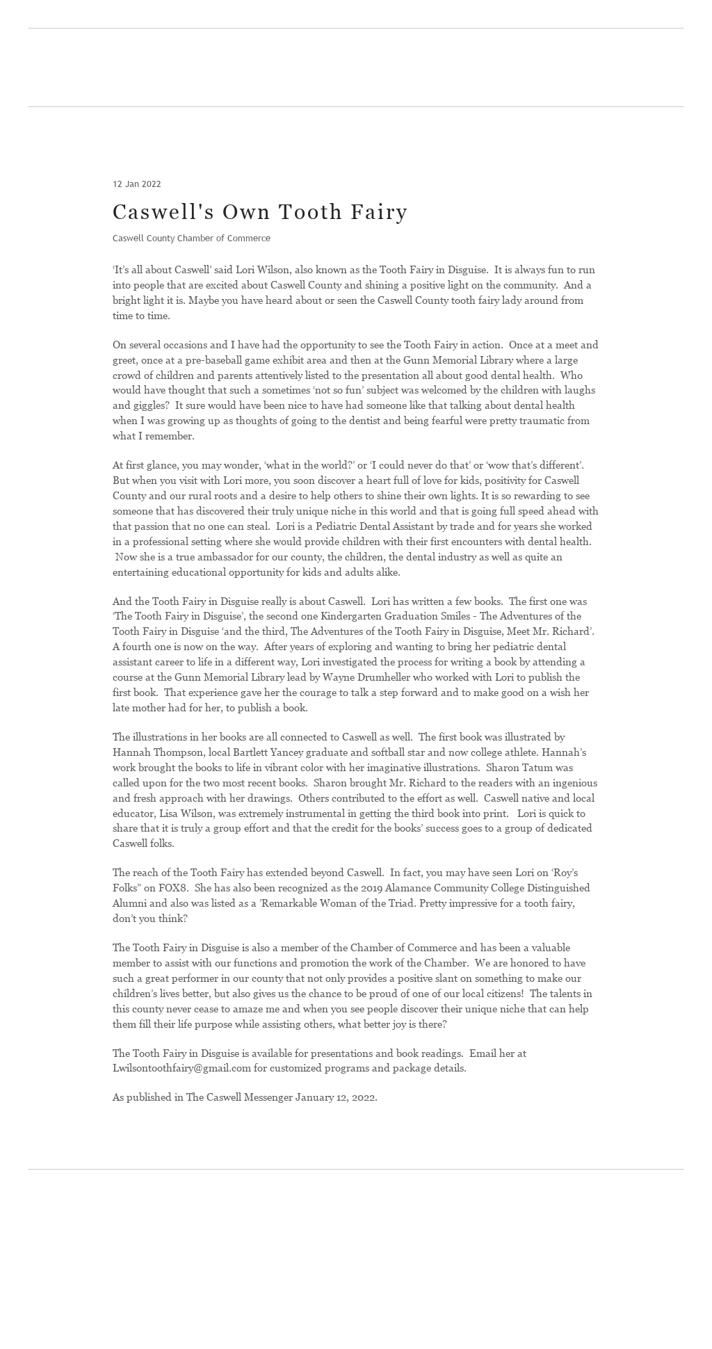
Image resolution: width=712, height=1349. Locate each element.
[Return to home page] (110, 68)
